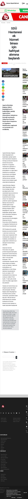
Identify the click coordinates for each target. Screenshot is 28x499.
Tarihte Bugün (4, 462)
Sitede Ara (3, 474)
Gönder (16, 357)
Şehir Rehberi (4, 467)
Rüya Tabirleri (4, 479)
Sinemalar (3, 464)
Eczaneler (3, 459)
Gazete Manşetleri (5, 469)
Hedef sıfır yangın (24, 291)
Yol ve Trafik (3, 456)
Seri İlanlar (3, 466)
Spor (2, 446)
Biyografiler (3, 477)
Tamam (19, 497)
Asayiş (2, 444)
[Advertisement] (12, 142)
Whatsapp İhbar (16, 419)
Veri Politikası (4, 421)
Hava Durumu (4, 454)
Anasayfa (3, 22)
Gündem (8, 22)
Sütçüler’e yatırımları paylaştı (25, 80)
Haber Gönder (16, 421)
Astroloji (3, 481)
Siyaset (2, 447)
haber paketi (3, 494)
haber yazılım (3, 495)
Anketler (3, 476)
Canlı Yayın (3, 441)
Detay (13, 497)
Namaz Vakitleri (4, 457)
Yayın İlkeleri (3, 419)
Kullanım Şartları (17, 418)
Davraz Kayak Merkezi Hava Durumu (12, 4)
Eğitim (2, 449)
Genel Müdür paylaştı (25, 198)
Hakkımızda (3, 418)
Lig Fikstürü (3, 461)
